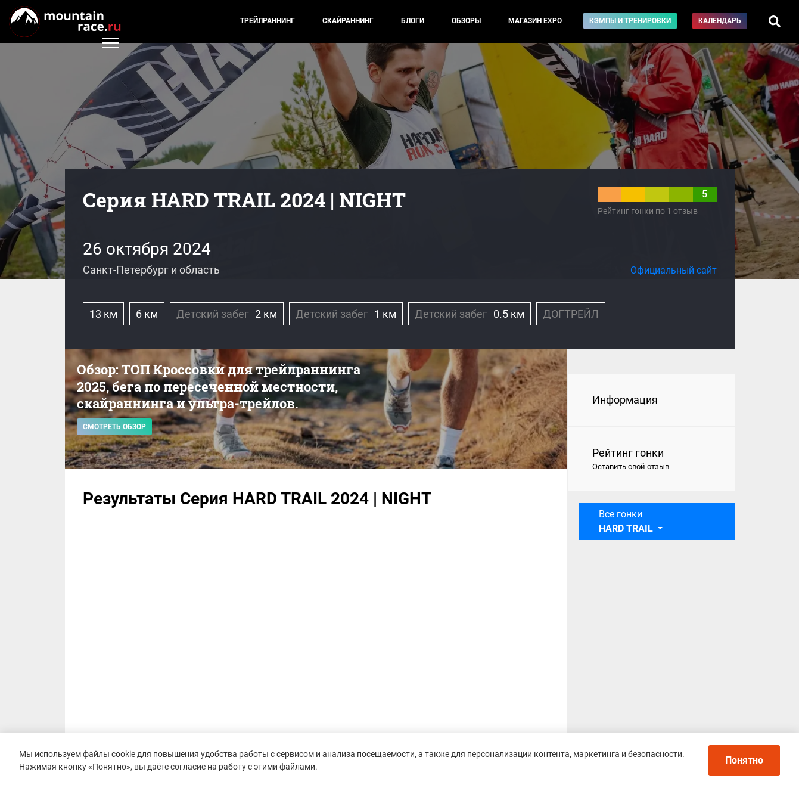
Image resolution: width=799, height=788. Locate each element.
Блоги (412, 21)
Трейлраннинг (267, 21)
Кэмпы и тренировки (630, 21)
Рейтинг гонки (651, 459)
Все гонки (627, 521)
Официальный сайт (673, 270)
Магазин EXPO (535, 21)
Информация (625, 399)
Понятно (744, 760)
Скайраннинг (348, 21)
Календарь (719, 21)
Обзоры (466, 21)
